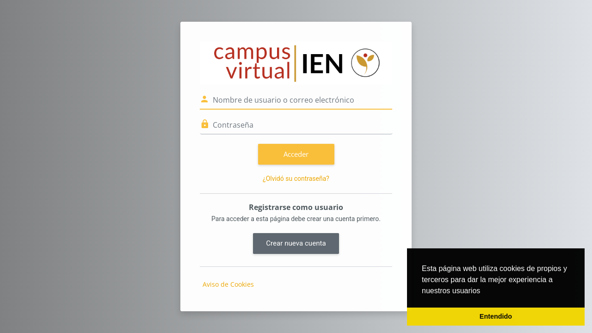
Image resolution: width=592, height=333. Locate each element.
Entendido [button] (496, 316)
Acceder (296, 154)
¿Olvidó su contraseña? (296, 178)
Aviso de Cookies (228, 284)
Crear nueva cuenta (296, 243)
